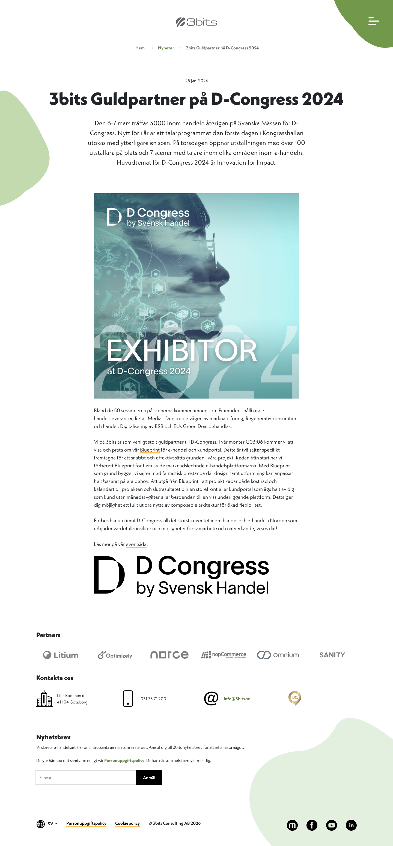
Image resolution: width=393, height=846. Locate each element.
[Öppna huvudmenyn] (362, 24)
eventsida (136, 544)
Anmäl (149, 777)
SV (47, 824)
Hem (140, 48)
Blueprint (150, 449)
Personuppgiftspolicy (124, 760)
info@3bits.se (237, 698)
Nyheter (166, 48)
